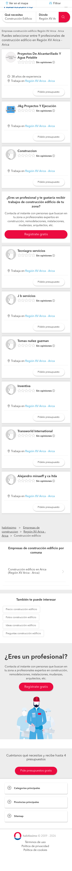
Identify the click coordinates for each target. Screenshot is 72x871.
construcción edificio (21, 618)
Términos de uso (35, 851)
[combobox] (19, 17)
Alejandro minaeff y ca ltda (37, 485)
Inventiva (24, 394)
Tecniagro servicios (31, 259)
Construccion (27, 159)
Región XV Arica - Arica (40, 89)
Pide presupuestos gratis (36, 779)
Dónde (43, 15)
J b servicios (26, 304)
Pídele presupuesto (49, 101)
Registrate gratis (36, 243)
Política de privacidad (35, 855)
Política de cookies (35, 859)
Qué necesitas (14, 15)
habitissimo (9, 536)
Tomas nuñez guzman (33, 349)
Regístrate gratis (36, 695)
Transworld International (35, 440)
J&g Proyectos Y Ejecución (37, 114)
